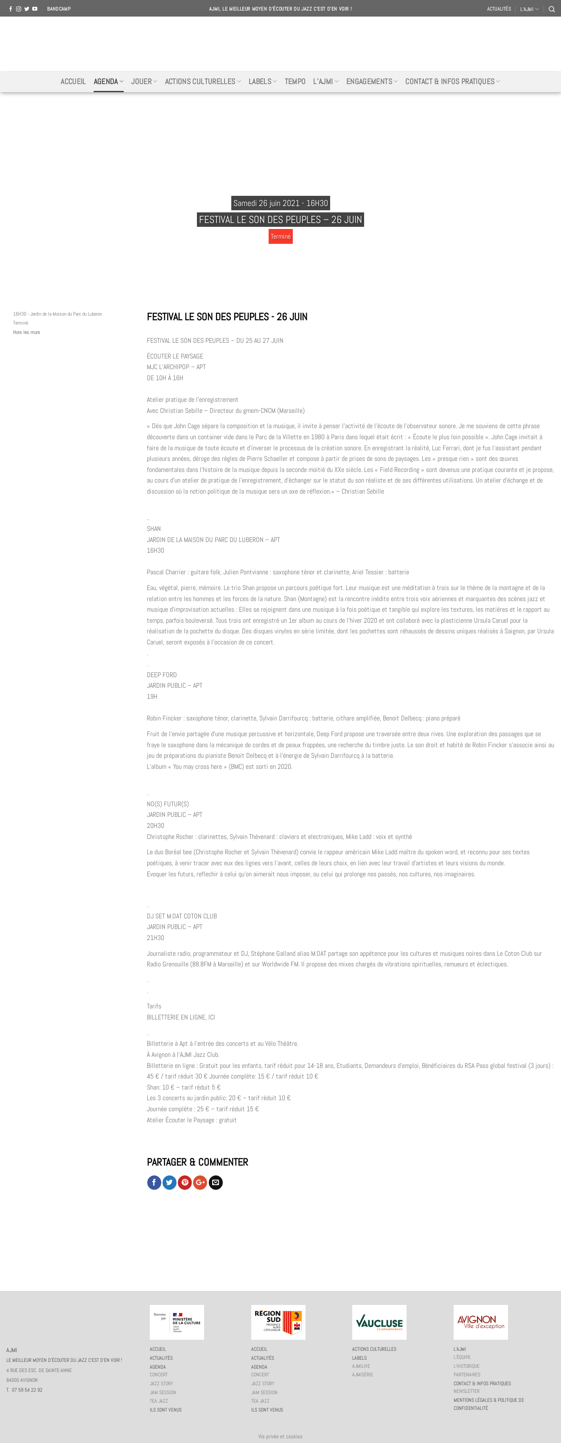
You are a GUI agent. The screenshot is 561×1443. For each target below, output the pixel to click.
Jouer (144, 81)
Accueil (73, 81)
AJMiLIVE (361, 1366)
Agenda (109, 81)
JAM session (163, 1392)
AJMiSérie (362, 1375)
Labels (263, 81)
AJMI (280, 44)
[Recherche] (552, 9)
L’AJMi (326, 81)
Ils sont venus (166, 1410)
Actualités (499, 9)
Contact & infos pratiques (452, 81)
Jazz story (161, 1384)
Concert (159, 1375)
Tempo (295, 81)
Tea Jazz (159, 1401)
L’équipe (462, 1357)
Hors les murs (26, 332)
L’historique (467, 1366)
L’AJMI (529, 9)
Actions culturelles (203, 81)
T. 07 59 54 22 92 (24, 1390)
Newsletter (467, 1391)
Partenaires (467, 1375)
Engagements (372, 81)
